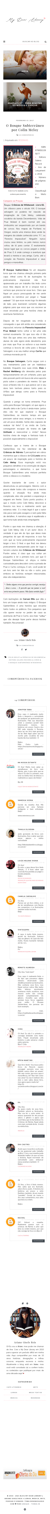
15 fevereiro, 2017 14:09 (33, 1062)
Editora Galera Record (20, 660)
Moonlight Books (24, 1046)
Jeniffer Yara (25, 709)
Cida (20, 1029)
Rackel (21, 1218)
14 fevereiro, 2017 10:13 (33, 898)
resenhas (37, 662)
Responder (38, 754)
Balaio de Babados (24, 878)
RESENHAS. (23, 140)
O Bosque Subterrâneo (19, 662)
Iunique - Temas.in (30, 1504)
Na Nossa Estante (27, 762)
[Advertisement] (25, 1432)
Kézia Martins (25, 1060)
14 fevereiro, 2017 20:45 (33, 969)
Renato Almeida (26, 967)
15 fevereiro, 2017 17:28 (33, 1102)
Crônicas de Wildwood (33, 657)
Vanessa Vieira (25, 800)
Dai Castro (24, 1144)
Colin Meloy (14, 657)
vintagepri (23, 930)
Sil (19, 1102)
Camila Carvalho (27, 896)
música (14, 1398)
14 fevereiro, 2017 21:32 (33, 1031)
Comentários (25, 135)
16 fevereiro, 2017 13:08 (33, 1179)
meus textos (35, 1392)
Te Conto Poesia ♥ (24, 916)
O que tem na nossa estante (28, 786)
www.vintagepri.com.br (27, 951)
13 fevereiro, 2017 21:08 (33, 711)
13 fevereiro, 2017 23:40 (33, 764)
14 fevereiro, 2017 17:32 (33, 931)
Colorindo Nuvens (24, 1166)
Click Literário (23, 1235)
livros (36, 660)
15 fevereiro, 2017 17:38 (33, 1146)
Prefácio (21, 1131)
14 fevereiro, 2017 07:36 (33, 831)
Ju (19, 1180)
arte (35, 1387)
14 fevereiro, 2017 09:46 (33, 862)
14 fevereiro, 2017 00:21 (33, 802)
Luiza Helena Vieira (28, 861)
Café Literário (14, 1387)
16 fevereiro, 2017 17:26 (33, 1219)
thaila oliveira (26, 829)
